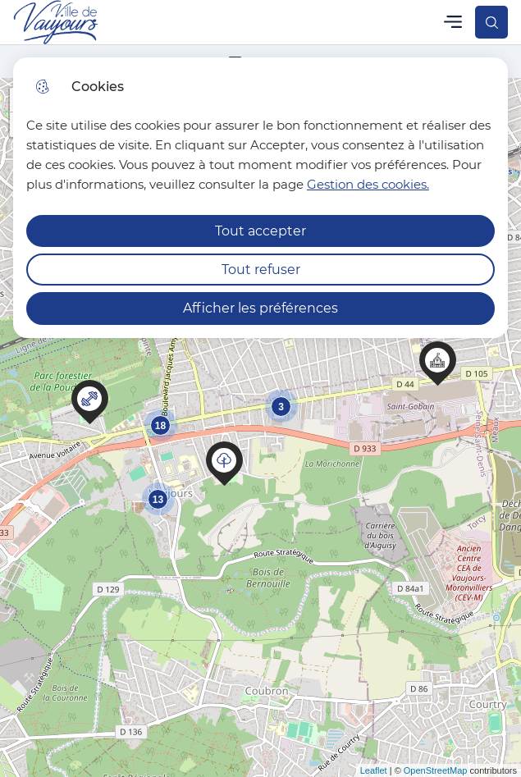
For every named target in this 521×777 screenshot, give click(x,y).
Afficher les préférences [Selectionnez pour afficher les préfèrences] (260, 308)
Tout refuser (261, 269)
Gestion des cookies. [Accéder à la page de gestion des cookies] (368, 184)
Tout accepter (260, 231)
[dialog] (260, 197)
